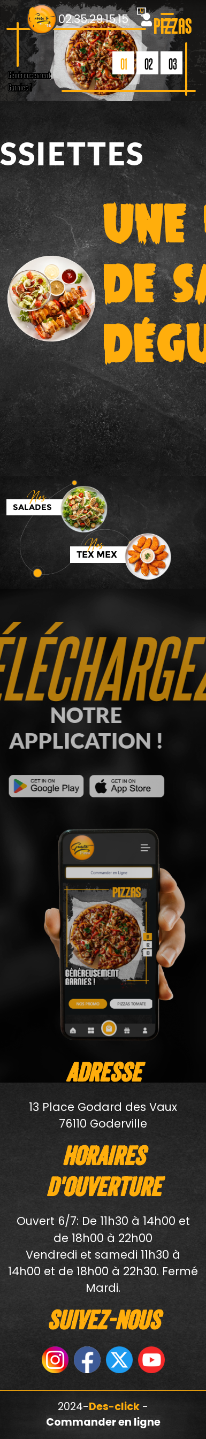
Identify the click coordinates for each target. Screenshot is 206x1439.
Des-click (114, 1406)
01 (123, 64)
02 (148, 64)
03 (173, 64)
